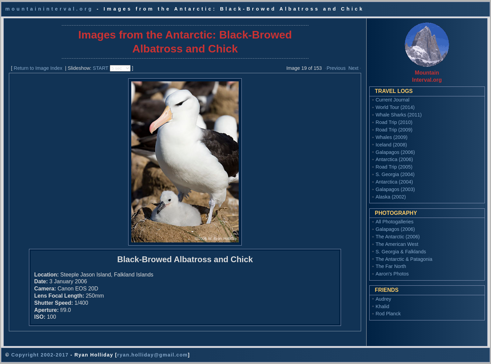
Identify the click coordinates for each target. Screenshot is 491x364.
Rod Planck (388, 313)
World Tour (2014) (395, 107)
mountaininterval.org (49, 9)
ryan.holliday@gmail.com (152, 355)
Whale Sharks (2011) (399, 114)
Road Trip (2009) (394, 129)
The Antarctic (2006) (398, 236)
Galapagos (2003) (395, 189)
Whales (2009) (392, 137)
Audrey (383, 299)
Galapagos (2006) (395, 152)
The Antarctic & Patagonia (404, 259)
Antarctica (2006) (394, 159)
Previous (336, 68)
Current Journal (393, 99)
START (100, 68)
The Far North (391, 266)
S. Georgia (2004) (395, 174)
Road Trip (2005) (394, 167)
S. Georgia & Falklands (401, 251)
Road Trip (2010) (394, 122)
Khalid (382, 306)
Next (353, 68)
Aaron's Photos (392, 273)
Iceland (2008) (391, 144)
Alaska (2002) (391, 197)
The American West (397, 244)
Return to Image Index (37, 68)
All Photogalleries (395, 221)
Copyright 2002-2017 (40, 355)
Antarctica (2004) (394, 182)
